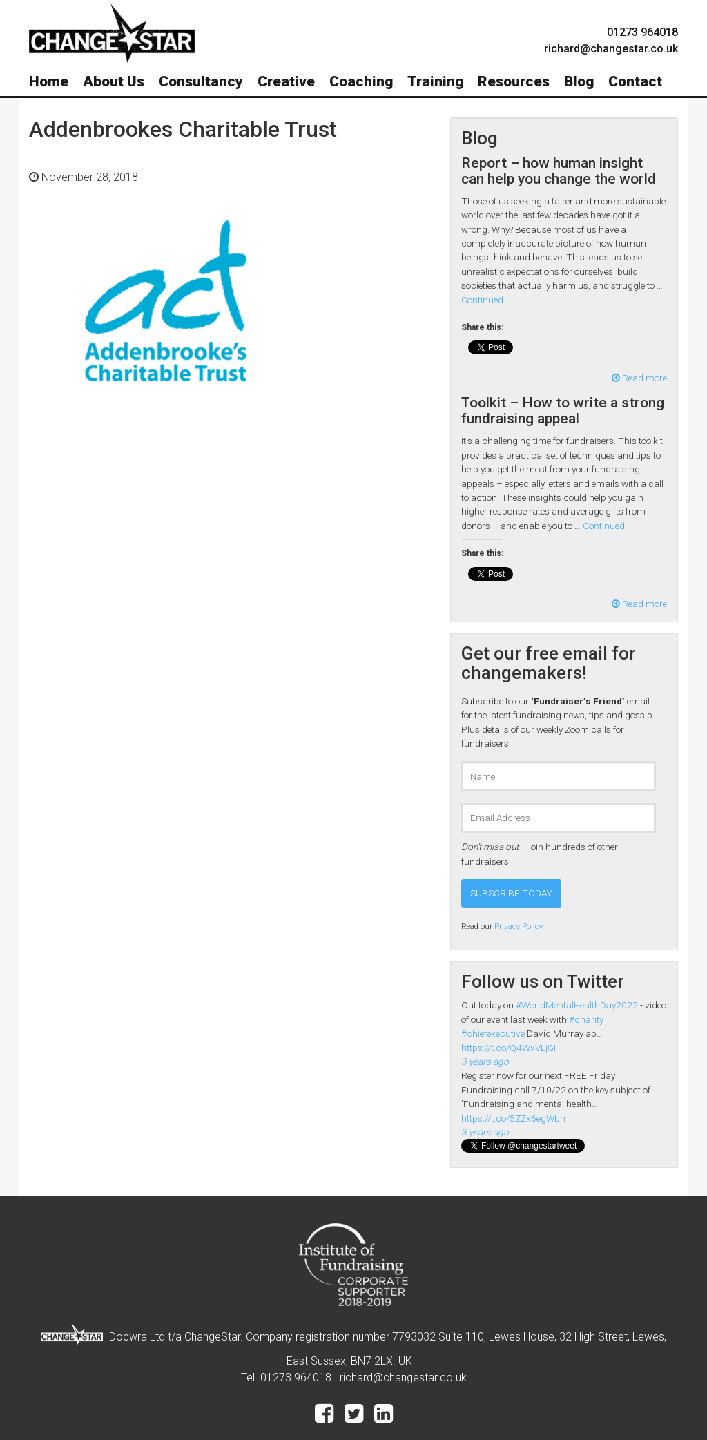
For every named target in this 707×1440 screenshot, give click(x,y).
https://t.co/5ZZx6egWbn (513, 1118)
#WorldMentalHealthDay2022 (577, 1004)
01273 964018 (642, 32)
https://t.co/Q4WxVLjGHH (513, 1047)
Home (48, 81)
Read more (639, 377)
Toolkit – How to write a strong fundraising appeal (562, 410)
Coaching (361, 81)
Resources (514, 81)
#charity (586, 1019)
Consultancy (201, 81)
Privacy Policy (518, 926)
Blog (579, 81)
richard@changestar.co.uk (403, 1377)
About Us (113, 81)
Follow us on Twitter (542, 981)
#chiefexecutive (493, 1033)
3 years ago (485, 1061)
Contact (635, 81)
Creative (286, 81)
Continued (482, 299)
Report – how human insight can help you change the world (558, 171)
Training (435, 81)
